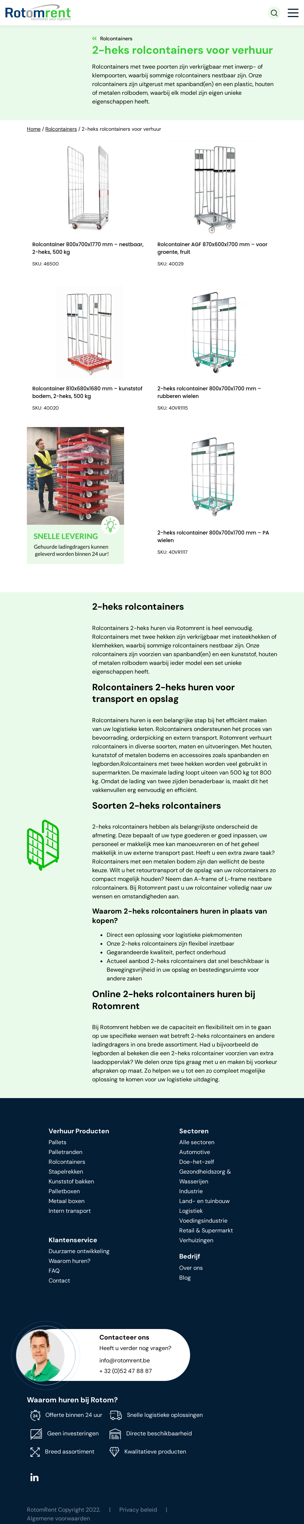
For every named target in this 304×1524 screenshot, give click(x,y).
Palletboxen (64, 1191)
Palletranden (65, 1152)
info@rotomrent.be (124, 1360)
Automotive (194, 1152)
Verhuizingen (196, 1240)
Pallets (57, 1142)
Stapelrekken (66, 1171)
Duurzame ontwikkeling (79, 1251)
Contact (59, 1280)
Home (34, 129)
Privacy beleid (138, 1509)
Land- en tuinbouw (204, 1201)
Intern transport (70, 1211)
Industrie (191, 1191)
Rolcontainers (61, 129)
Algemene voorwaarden (58, 1518)
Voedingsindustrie (203, 1220)
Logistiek (191, 1211)
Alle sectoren (196, 1142)
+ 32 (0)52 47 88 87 (125, 1371)
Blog (185, 1277)
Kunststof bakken (71, 1181)
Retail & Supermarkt (206, 1230)
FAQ (54, 1271)
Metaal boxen (67, 1201)
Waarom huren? (69, 1261)
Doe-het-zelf (196, 1162)
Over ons (191, 1268)
